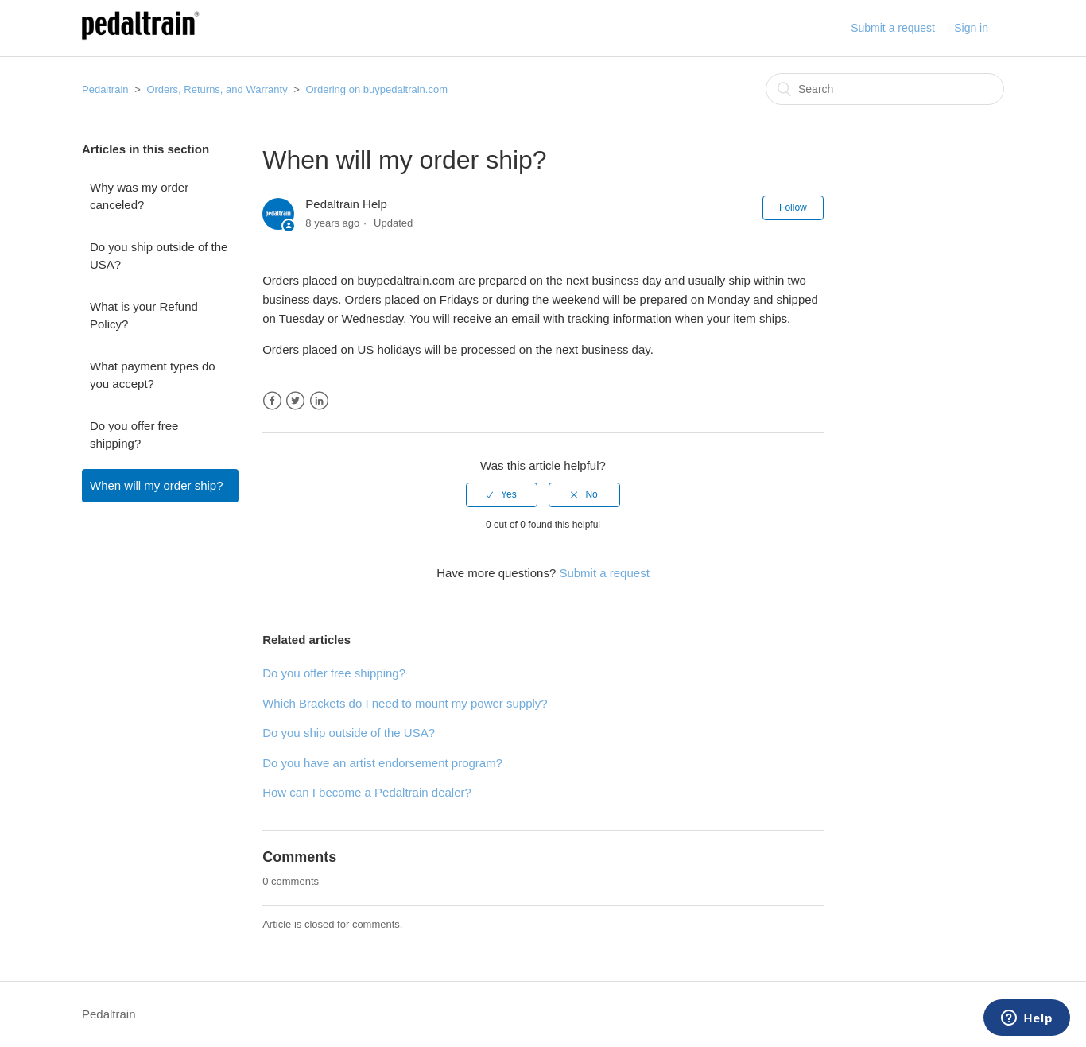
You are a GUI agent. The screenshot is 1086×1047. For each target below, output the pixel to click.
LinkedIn (319, 401)
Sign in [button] (971, 27)
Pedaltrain (105, 89)
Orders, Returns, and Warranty (216, 89)
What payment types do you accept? (152, 375)
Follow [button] (793, 207)
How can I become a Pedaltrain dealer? (366, 792)
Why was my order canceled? (139, 196)
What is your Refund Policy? (144, 316)
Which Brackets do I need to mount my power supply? (405, 703)
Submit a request (893, 27)
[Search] (885, 89)
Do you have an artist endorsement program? (382, 763)
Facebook (272, 401)
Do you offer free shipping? (134, 435)
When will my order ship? (156, 485)
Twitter (295, 401)
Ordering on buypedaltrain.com (376, 89)
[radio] (501, 494)
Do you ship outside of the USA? (158, 256)
